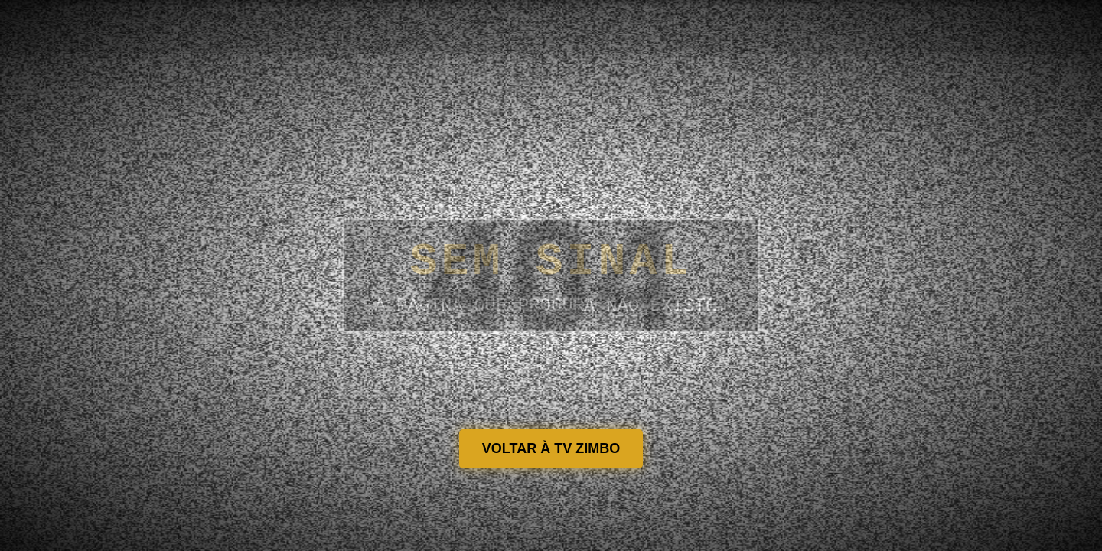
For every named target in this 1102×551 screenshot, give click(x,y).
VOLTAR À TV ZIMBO (551, 448)
